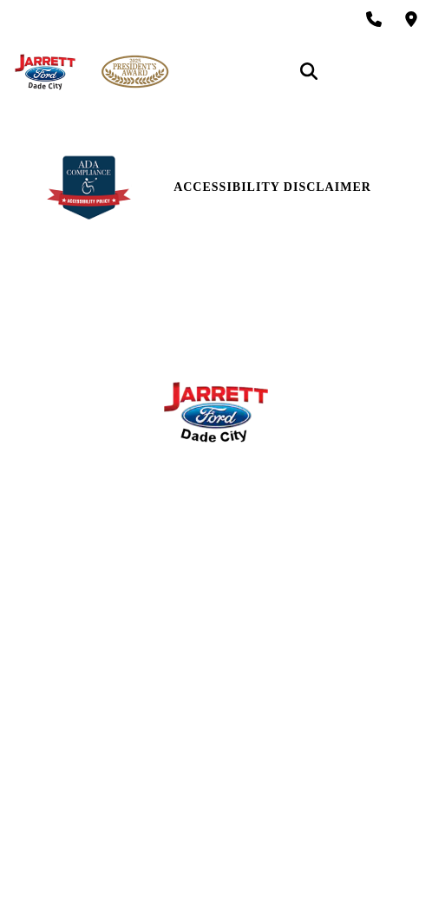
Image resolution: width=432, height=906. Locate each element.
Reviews (216, 590)
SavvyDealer (319, 863)
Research (215, 621)
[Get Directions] (411, 19)
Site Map (215, 707)
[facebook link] (21, 669)
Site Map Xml (216, 738)
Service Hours (216, 488)
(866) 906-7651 (229, 336)
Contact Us (216, 559)
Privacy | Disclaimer (216, 770)
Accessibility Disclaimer (272, 187)
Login (216, 801)
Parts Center (216, 519)
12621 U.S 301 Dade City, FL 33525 (229, 293)
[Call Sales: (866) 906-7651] (374, 19)
